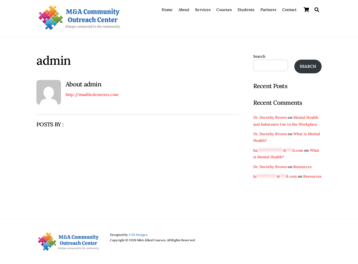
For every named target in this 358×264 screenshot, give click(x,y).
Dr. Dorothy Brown (270, 117)
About (184, 9)
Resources (302, 166)
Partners (268, 9)
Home (167, 9)
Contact (289, 9)
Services (203, 9)
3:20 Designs (138, 235)
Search (259, 56)
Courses (224, 9)
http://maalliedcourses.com (92, 94)
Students (246, 9)
